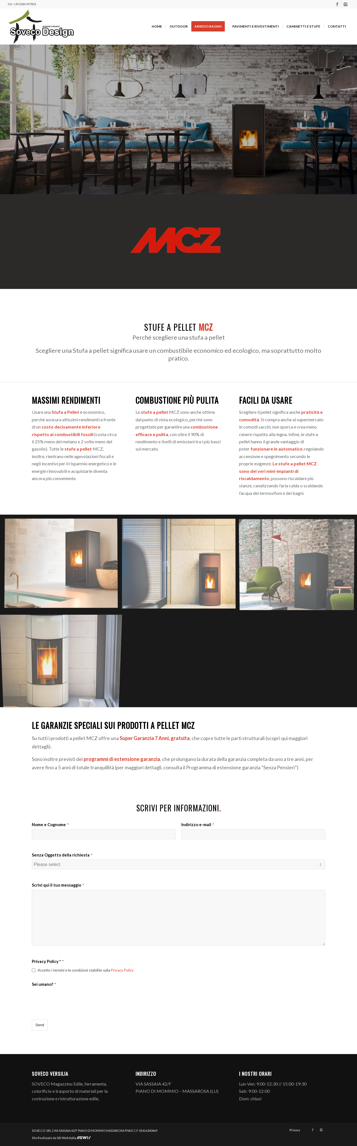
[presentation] (74, 1000)
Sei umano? (44, 984)
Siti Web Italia (67, 1138)
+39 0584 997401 (24, 4)
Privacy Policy (122, 970)
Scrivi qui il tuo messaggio (58, 884)
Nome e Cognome (50, 824)
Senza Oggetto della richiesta (62, 854)
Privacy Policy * (48, 961)
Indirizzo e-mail (197, 824)
